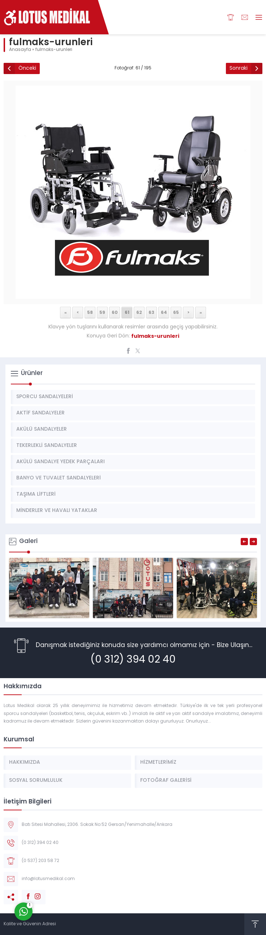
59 (102, 312)
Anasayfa (20, 50)
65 (176, 312)
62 (139, 312)
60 (115, 312)
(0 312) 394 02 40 (133, 660)
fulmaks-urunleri (53, 50)
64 (164, 312)
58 (90, 312)
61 (127, 312)
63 (151, 312)
